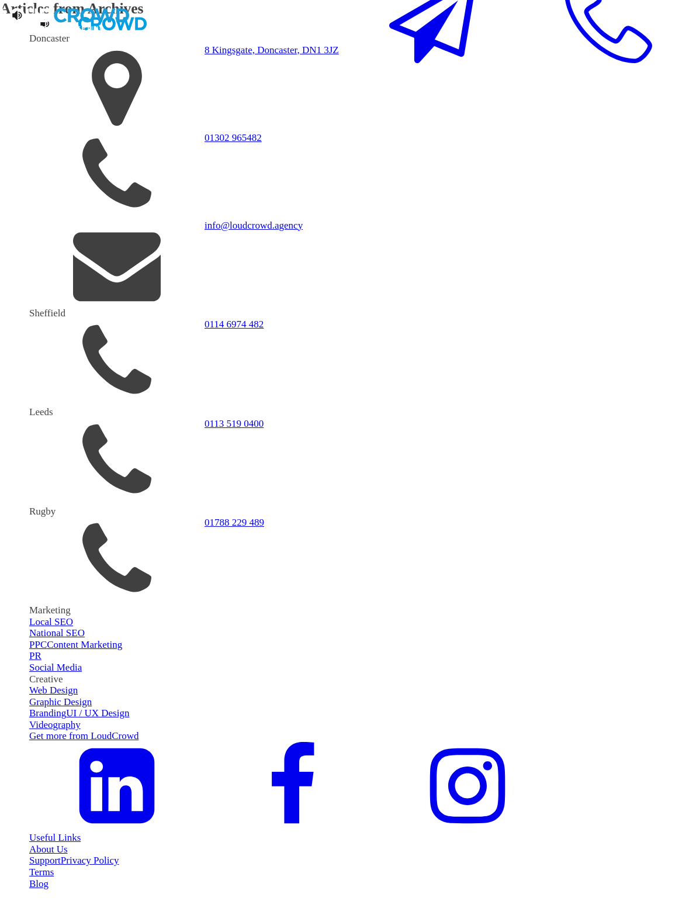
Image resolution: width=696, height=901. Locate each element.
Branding (47, 713)
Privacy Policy (90, 860)
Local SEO (51, 621)
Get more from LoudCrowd (83, 735)
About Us (48, 849)
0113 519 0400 (234, 423)
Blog (39, 883)
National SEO (57, 632)
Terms (41, 872)
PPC (38, 644)
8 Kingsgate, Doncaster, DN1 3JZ (272, 50)
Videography (55, 724)
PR (35, 655)
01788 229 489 (234, 522)
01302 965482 (233, 137)
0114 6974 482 (234, 324)
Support (45, 860)
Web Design (53, 690)
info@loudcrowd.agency (254, 225)
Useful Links (55, 837)
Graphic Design (60, 701)
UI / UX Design (97, 713)
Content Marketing (84, 644)
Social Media (55, 667)
